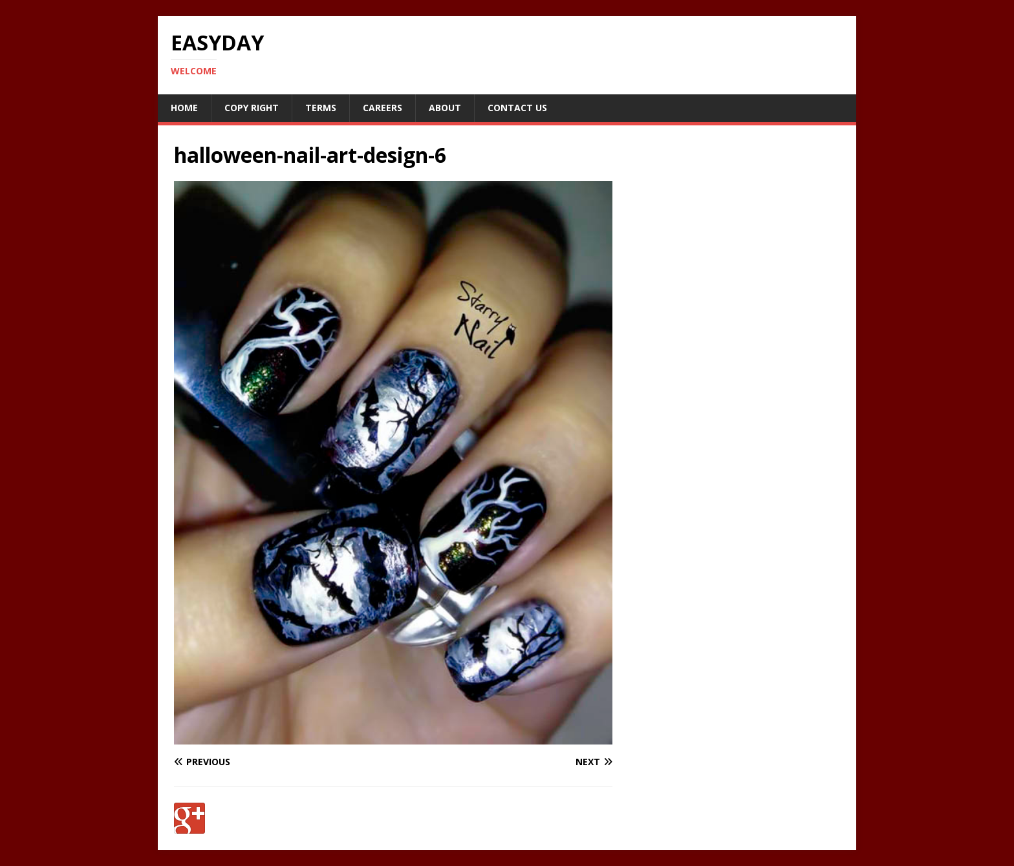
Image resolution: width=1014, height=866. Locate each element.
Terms (320, 107)
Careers (382, 107)
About (445, 107)
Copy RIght (251, 107)
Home (184, 107)
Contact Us (517, 107)
